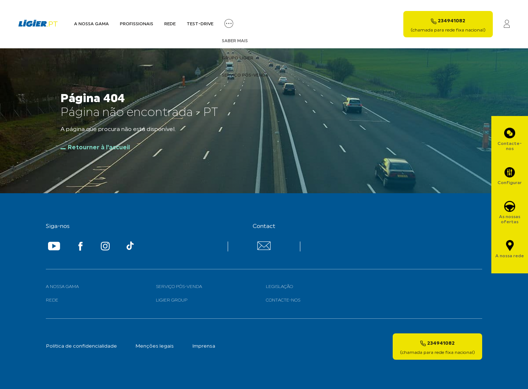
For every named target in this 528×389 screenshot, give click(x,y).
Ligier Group (171, 300)
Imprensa (203, 346)
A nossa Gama (91, 24)
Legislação (279, 287)
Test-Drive (200, 24)
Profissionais (136, 24)
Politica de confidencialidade (81, 346)
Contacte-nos (283, 300)
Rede (170, 24)
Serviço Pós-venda (179, 287)
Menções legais (154, 346)
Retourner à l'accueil (99, 147)
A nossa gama (62, 287)
